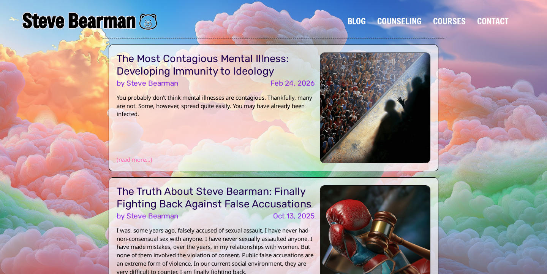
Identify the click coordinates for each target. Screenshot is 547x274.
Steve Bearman (78, 20)
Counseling (399, 21)
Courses (449, 21)
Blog (357, 21)
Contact (493, 21)
